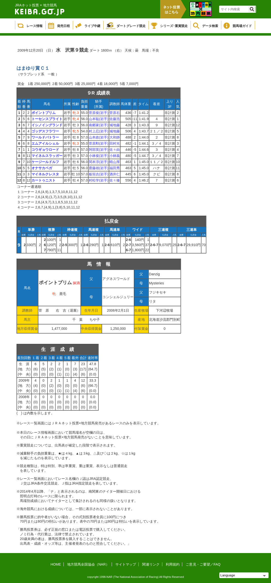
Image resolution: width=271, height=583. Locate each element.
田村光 (114, 143)
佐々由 (114, 150)
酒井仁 (114, 174)
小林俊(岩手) (98, 156)
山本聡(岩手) (98, 119)
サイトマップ (125, 564)
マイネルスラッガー (47, 156)
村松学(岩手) (98, 180)
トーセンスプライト (47, 119)
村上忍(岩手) (98, 131)
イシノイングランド (47, 125)
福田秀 (114, 168)
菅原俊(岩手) (98, 113)
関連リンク (151, 564)
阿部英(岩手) (98, 150)
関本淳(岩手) (98, 162)
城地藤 (114, 125)
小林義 (114, 156)
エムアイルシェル (45, 143)
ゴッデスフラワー (45, 131)
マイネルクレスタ (45, 174)
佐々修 (114, 180)
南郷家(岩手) (98, 125)
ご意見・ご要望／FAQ (203, 564)
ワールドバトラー (45, 137)
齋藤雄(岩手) (98, 168)
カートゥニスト (43, 180)
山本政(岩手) (98, 137)
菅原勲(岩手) (98, 143)
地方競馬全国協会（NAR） (88, 564)
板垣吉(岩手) (98, 174)
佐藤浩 (114, 119)
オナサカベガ (41, 168)
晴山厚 (114, 162)
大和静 (114, 137)
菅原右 (114, 113)
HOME (56, 564)
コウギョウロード (45, 150)
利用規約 (173, 564)
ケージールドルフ (45, 162)
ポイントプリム (43, 113)
